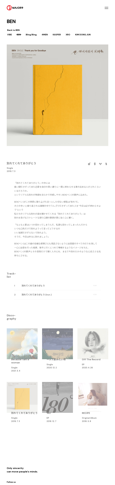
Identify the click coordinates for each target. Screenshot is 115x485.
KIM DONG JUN (83, 34)
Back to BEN (13, 30)
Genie (95, 165)
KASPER (57, 34)
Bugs (106, 165)
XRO (68, 34)
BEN (19, 34)
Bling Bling (31, 34)
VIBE (9, 34)
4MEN (45, 34)
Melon (89, 165)
